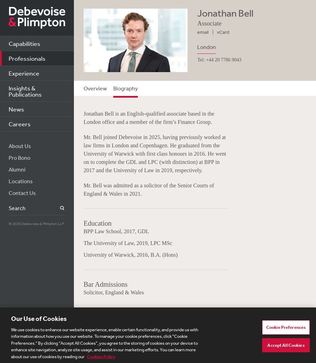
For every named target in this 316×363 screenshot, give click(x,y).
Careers (20, 124)
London (206, 46)
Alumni (17, 169)
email (203, 32)
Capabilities (24, 43)
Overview (95, 88)
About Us (20, 146)
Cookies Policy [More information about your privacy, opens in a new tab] (101, 359)
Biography (125, 88)
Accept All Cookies (285, 347)
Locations (21, 181)
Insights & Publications (25, 91)
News (16, 109)
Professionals (27, 58)
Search (58, 208)
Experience (24, 73)
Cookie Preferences (286, 330)
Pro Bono (19, 157)
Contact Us (22, 192)
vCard (223, 32)
